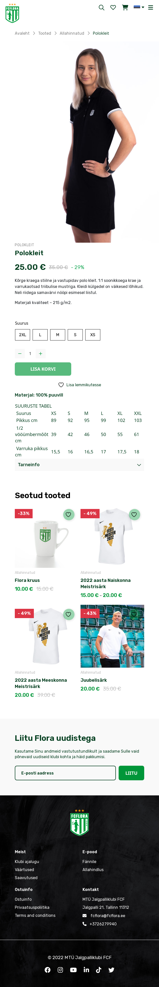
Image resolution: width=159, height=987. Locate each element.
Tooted (44, 33)
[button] (139, 7)
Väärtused (24, 869)
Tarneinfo (29, 464)
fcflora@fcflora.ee (104, 916)
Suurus (21, 323)
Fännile (89, 861)
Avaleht (22, 33)
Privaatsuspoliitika (32, 907)
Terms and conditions (35, 915)
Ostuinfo (23, 899)
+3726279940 (100, 924)
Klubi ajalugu (27, 861)
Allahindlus (93, 869)
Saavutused (26, 877)
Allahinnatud (72, 33)
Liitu (131, 773)
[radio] (22, 334)
